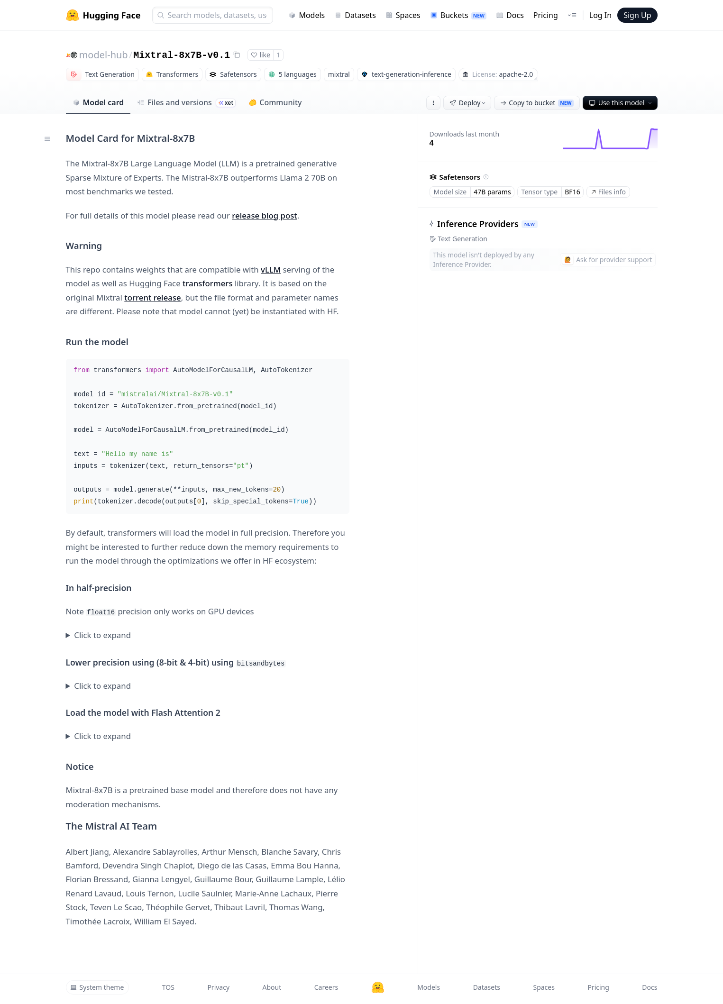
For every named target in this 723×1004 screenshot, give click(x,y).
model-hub (103, 54)
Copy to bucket (536, 102)
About (272, 987)
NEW (529, 224)
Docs (510, 15)
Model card (98, 102)
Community (275, 102)
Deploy (468, 102)
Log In (600, 15)
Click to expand (102, 635)
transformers (208, 283)
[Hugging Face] (377, 987)
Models (306, 15)
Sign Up (637, 15)
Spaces (403, 15)
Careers (326, 987)
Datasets (355, 15)
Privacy (218, 987)
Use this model (621, 102)
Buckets (458, 15)
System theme (97, 987)
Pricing (545, 15)
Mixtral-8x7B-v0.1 (181, 55)
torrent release (152, 297)
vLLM (271, 269)
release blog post (264, 215)
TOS (168, 987)
